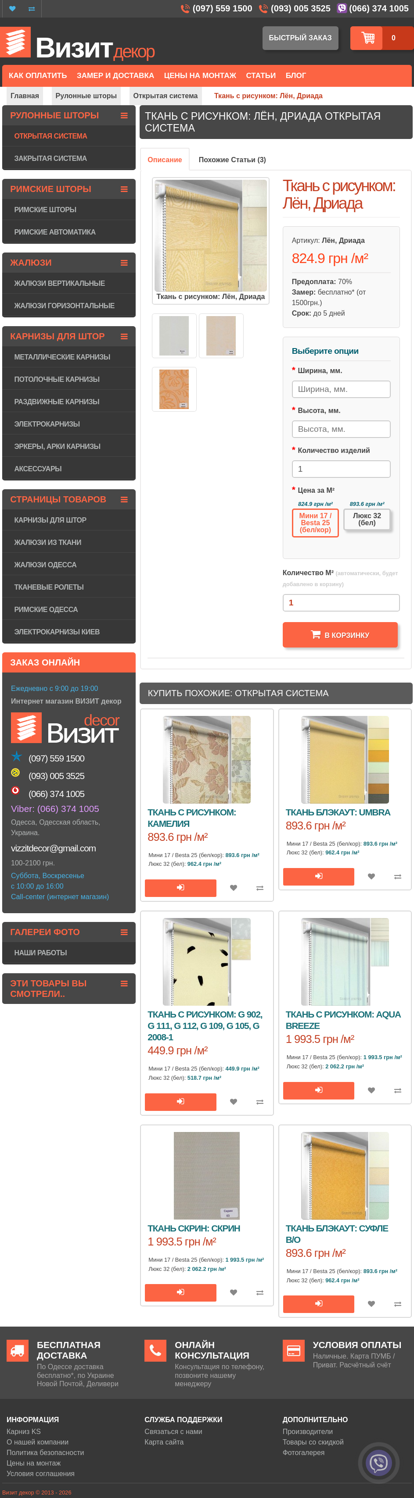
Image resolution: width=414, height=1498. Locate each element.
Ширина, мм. (320, 370)
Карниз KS (24, 1431)
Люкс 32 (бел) (367, 519)
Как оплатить (38, 75)
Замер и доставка (115, 75)
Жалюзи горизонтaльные (64, 306)
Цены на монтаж (34, 1463)
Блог (296, 75)
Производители (308, 1431)
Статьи (261, 75)
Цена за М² (316, 490)
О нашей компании (37, 1442)
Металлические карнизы (62, 357)
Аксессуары (37, 469)
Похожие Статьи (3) (232, 160)
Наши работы (40, 953)
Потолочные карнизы (56, 379)
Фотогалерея (304, 1452)
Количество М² (340, 578)
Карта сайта (164, 1442)
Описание (165, 160)
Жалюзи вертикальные (59, 283)
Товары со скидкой (313, 1442)
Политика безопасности (45, 1452)
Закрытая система (50, 158)
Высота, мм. (319, 410)
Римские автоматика (54, 232)
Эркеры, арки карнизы (57, 446)
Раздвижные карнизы (56, 402)
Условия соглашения (41, 1473)
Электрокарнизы (46, 424)
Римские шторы (45, 209)
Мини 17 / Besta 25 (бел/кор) (315, 523)
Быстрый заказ (300, 38)
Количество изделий (334, 450)
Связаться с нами (173, 1431)
